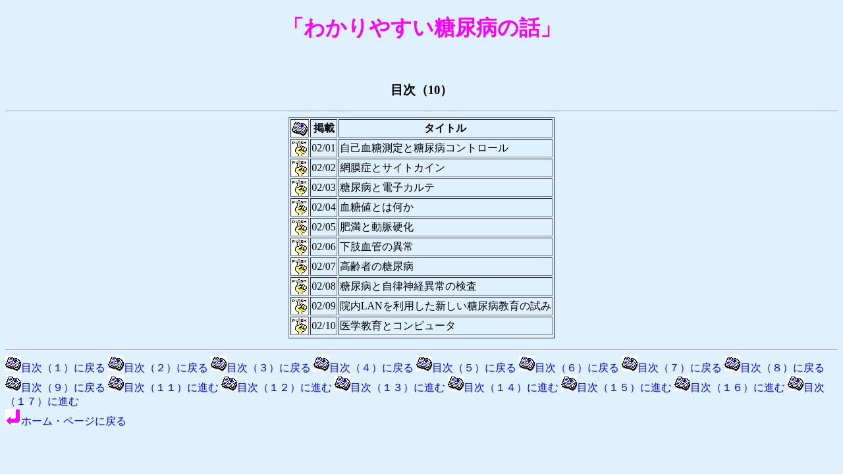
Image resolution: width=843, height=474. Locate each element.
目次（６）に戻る (569, 367)
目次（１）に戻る (55, 367)
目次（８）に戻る (774, 367)
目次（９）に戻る (55, 387)
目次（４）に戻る (363, 367)
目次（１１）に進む (163, 387)
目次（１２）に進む (276, 387)
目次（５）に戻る (466, 367)
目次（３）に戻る (261, 367)
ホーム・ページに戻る (65, 421)
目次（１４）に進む (503, 387)
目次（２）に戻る (158, 367)
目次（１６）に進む (729, 387)
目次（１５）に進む (616, 387)
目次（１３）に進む (390, 387)
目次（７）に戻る (672, 367)
